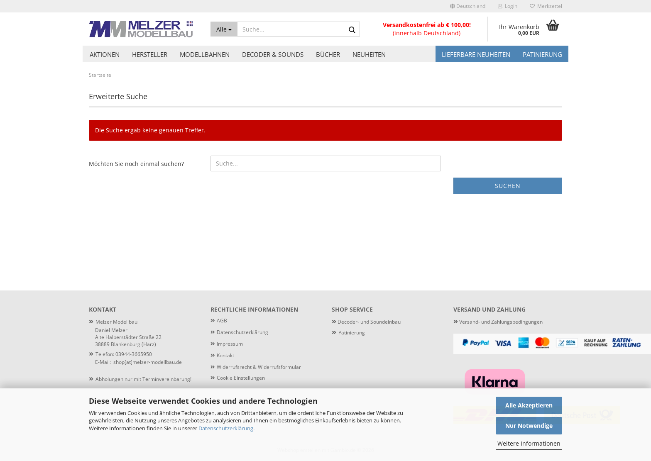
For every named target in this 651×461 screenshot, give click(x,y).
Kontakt (225, 355)
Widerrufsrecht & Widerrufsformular (259, 367)
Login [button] (507, 6)
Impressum (230, 343)
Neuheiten (369, 54)
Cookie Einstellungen (241, 377)
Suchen (508, 186)
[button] (468, 6)
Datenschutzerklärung (225, 428)
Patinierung (542, 54)
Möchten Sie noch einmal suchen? (136, 164)
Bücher (328, 54)
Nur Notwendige (529, 425)
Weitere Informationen (528, 443)
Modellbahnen (205, 54)
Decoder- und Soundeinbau (368, 321)
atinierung (353, 332)
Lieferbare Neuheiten (476, 54)
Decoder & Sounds (272, 54)
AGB (222, 320)
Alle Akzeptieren (529, 405)
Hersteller (149, 54)
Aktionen (105, 54)
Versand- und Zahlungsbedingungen (498, 321)
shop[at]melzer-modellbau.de (147, 362)
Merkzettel (546, 6)
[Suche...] (223, 29)
